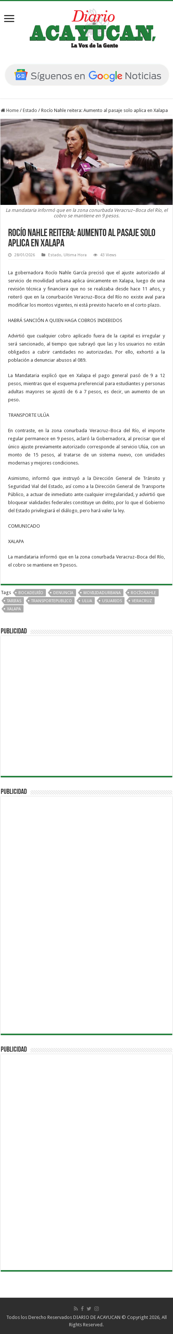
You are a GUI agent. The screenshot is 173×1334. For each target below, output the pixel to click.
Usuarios (112, 601)
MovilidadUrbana (102, 592)
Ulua (87, 601)
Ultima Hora (75, 255)
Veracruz (142, 601)
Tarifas (14, 601)
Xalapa (14, 609)
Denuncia (63, 592)
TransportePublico (51, 601)
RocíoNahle (143, 592)
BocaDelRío (30, 592)
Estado (30, 110)
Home (10, 110)
